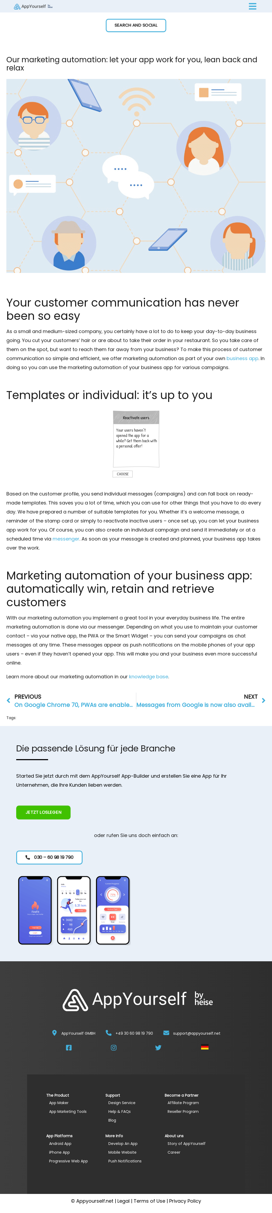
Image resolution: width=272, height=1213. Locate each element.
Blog (112, 1120)
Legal (123, 1201)
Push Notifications (125, 1161)
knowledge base (148, 676)
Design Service (121, 1102)
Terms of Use (149, 1201)
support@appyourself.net (196, 1033)
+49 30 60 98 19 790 (134, 1033)
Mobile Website (122, 1152)
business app (242, 358)
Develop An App (123, 1143)
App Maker (59, 1102)
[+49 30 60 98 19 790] (109, 1033)
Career (174, 1152)
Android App (60, 1143)
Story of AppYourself (187, 1143)
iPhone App (59, 1152)
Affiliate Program (183, 1102)
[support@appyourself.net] (166, 1033)
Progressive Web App (68, 1161)
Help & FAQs (119, 1111)
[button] (136, 25)
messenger (66, 538)
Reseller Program (183, 1111)
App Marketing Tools (68, 1111)
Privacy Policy (185, 1201)
